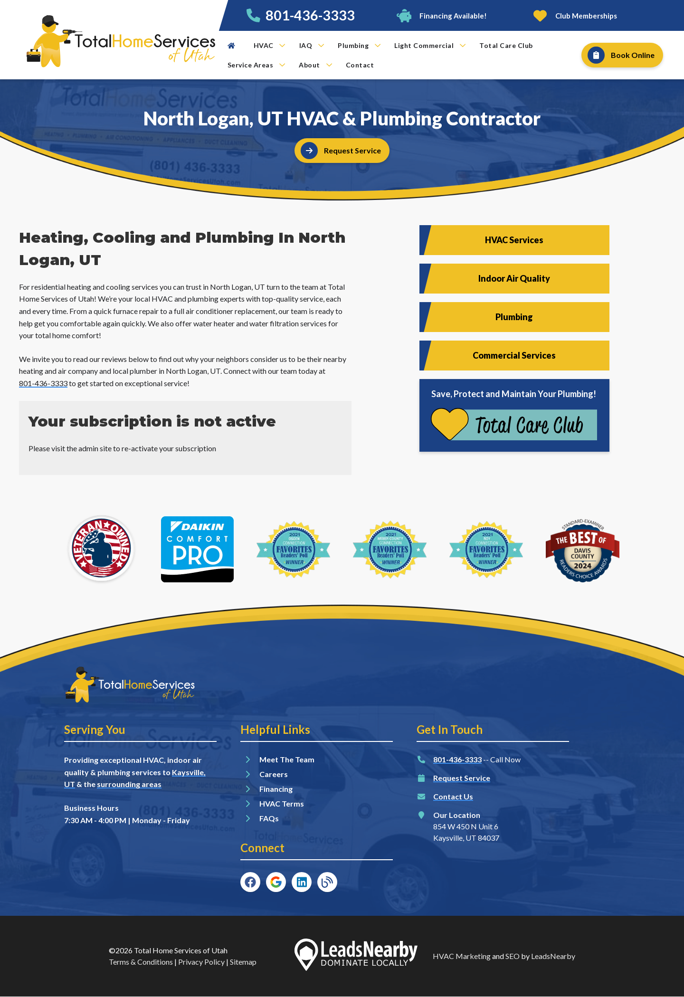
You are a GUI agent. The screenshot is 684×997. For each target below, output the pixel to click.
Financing (276, 788)
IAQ (311, 45)
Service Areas (256, 65)
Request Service (461, 777)
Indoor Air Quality (514, 278)
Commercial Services (514, 355)
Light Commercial (430, 45)
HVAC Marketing (462, 955)
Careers (273, 774)
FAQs (269, 818)
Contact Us (453, 796)
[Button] (441, 15)
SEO (512, 955)
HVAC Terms (281, 803)
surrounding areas (129, 783)
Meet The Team (286, 759)
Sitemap (243, 961)
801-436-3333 (310, 15)
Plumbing (359, 45)
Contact (360, 65)
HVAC (269, 45)
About (315, 65)
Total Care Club (506, 45)
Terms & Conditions (141, 961)
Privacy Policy (201, 961)
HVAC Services (514, 240)
